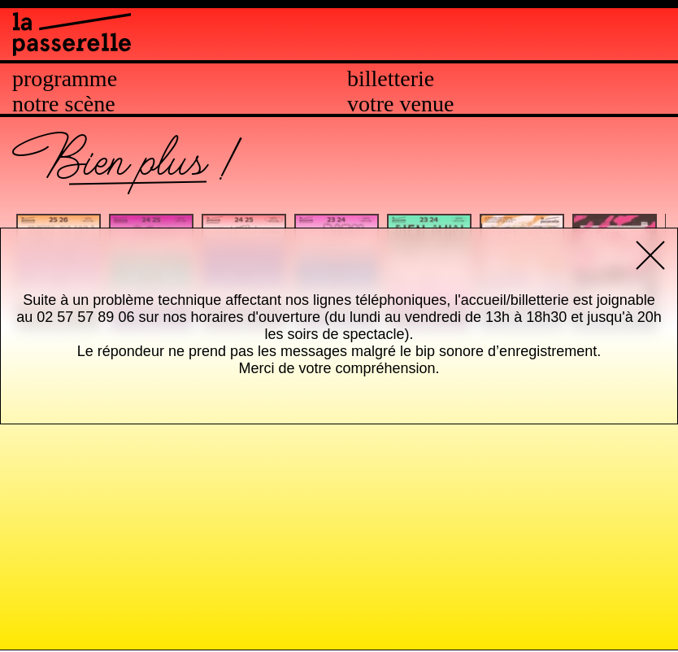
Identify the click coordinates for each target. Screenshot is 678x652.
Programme (64, 78)
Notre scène (63, 104)
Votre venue (400, 104)
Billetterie (390, 78)
